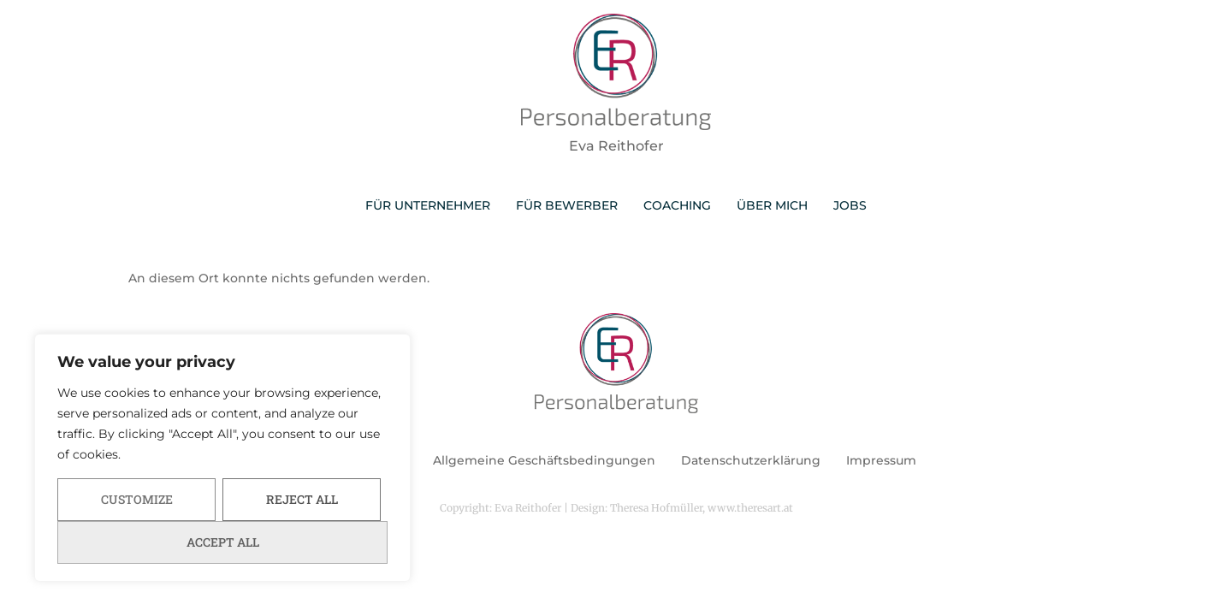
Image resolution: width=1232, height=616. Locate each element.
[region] (222, 458)
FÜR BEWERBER (567, 205)
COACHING (677, 205)
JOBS (850, 205)
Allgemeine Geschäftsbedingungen (544, 460)
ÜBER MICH (772, 205)
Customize (137, 499)
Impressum (881, 460)
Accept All (223, 542)
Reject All (302, 499)
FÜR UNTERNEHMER (427, 205)
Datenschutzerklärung (750, 460)
